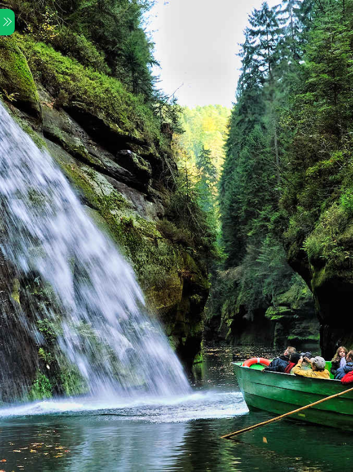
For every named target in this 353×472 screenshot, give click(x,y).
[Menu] (7, 22)
